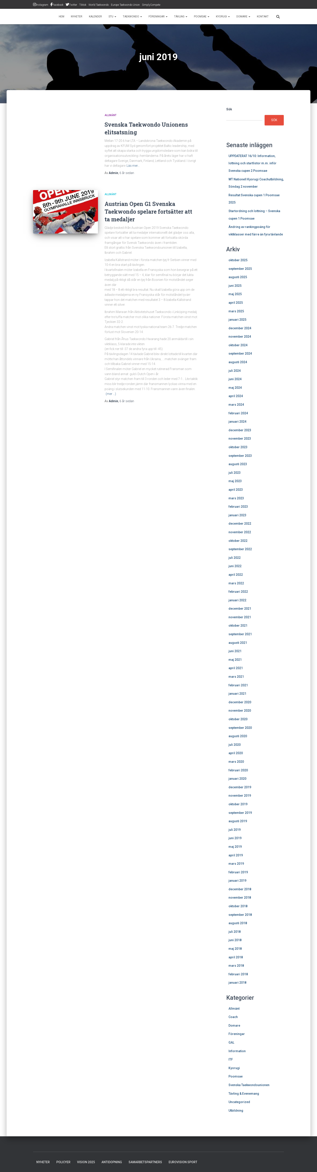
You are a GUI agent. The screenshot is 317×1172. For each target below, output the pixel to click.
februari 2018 (238, 974)
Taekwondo (132, 16)
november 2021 (240, 617)
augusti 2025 (238, 277)
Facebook (58, 4)
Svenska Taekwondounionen (249, 1085)
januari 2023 (237, 515)
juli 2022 (235, 557)
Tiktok (82, 4)
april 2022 (236, 574)
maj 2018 (235, 948)
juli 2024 (235, 370)
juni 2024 (235, 379)
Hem (61, 16)
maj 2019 (235, 846)
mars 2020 (236, 761)
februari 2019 (238, 872)
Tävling (180, 16)
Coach (233, 1017)
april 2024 (236, 396)
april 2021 (236, 668)
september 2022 (240, 549)
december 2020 (240, 702)
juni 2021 (235, 651)
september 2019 (240, 813)
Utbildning (236, 1110)
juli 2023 (235, 472)
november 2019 (240, 795)
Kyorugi (223, 16)
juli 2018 (235, 931)
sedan (127, 173)
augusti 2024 (238, 362)
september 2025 (240, 268)
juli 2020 (235, 744)
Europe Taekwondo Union (125, 4)
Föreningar (158, 16)
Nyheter (76, 16)
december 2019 (240, 787)
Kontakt (263, 16)
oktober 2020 (238, 719)
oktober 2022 (238, 540)
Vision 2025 (86, 1162)
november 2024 (240, 336)
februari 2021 (238, 685)
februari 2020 (238, 770)
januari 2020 (237, 778)
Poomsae (201, 16)
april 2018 (236, 957)
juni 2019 (235, 838)
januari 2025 (237, 319)
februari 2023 (238, 506)
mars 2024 (236, 404)
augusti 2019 (238, 821)
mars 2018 (236, 965)
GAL (231, 1042)
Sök (229, 109)
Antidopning (111, 1162)
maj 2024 (235, 387)
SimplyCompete (151, 4)
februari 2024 (238, 413)
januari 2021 (237, 693)
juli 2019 (235, 829)
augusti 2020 (238, 736)
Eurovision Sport (183, 1162)
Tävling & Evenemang (244, 1093)
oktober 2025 (238, 260)
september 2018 (240, 914)
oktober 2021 (238, 625)
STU (112, 16)
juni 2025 (235, 285)
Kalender (95, 16)
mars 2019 (236, 863)
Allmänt (110, 115)
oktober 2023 (238, 447)
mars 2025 (236, 311)
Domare (243, 16)
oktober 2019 (238, 804)
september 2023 (240, 455)
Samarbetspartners (145, 1162)
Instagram (42, 4)
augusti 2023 (238, 464)
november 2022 (240, 532)
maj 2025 (235, 294)
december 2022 (240, 523)
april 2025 (236, 302)
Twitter (73, 4)
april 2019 (236, 855)
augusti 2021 (238, 642)
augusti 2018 (238, 923)
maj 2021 (235, 659)
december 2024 (240, 328)
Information (237, 1051)
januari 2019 (237, 880)
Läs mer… (133, 165)
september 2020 (240, 727)
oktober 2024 (238, 345)
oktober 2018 (238, 906)
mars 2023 (236, 498)
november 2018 (240, 897)
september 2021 (240, 634)
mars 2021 (236, 676)
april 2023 (236, 489)
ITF (231, 1059)
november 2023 (240, 438)
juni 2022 (235, 566)
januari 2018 (237, 982)
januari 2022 (237, 600)
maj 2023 (235, 481)
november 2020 (240, 710)
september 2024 (240, 353)
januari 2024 (237, 421)
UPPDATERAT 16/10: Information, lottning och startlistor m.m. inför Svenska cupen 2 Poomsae (252, 163)
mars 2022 (236, 583)
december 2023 (240, 430)
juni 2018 (235, 940)
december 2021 (240, 608)
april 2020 (236, 753)
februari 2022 (238, 591)
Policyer (63, 1162)
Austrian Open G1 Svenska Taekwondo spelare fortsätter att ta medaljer (148, 211)
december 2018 (240, 889)
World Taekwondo (98, 4)
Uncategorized (239, 1102)
